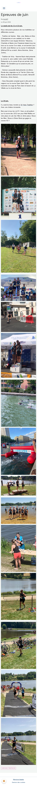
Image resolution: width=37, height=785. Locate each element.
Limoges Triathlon (8, 768)
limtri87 (5, 19)
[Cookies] (4, 781)
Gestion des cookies (18, 782)
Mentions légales (18, 779)
